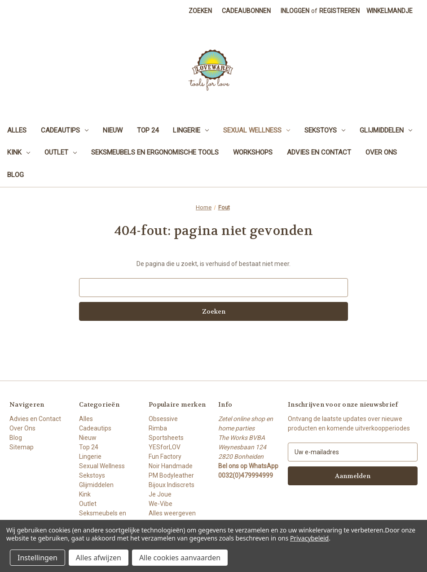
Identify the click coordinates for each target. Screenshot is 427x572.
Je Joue (160, 494)
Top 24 (147, 130)
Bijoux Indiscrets (171, 484)
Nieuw (113, 130)
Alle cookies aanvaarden (179, 558)
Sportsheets (166, 437)
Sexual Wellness (256, 130)
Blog (15, 175)
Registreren (339, 10)
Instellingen (37, 558)
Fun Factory (165, 456)
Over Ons (381, 152)
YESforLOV (164, 447)
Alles (16, 130)
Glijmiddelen (386, 130)
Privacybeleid (309, 538)
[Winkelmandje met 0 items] (389, 11)
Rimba (158, 428)
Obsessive (163, 418)
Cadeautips (64, 130)
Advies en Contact (319, 152)
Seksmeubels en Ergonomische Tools (155, 152)
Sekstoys (324, 130)
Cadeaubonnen (246, 10)
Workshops (253, 152)
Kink (18, 152)
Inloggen (295, 10)
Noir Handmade (171, 466)
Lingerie (191, 130)
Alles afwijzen (98, 558)
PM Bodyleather (171, 475)
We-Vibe (160, 503)
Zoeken (200, 10)
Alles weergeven (172, 513)
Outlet (60, 152)
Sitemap (21, 447)
